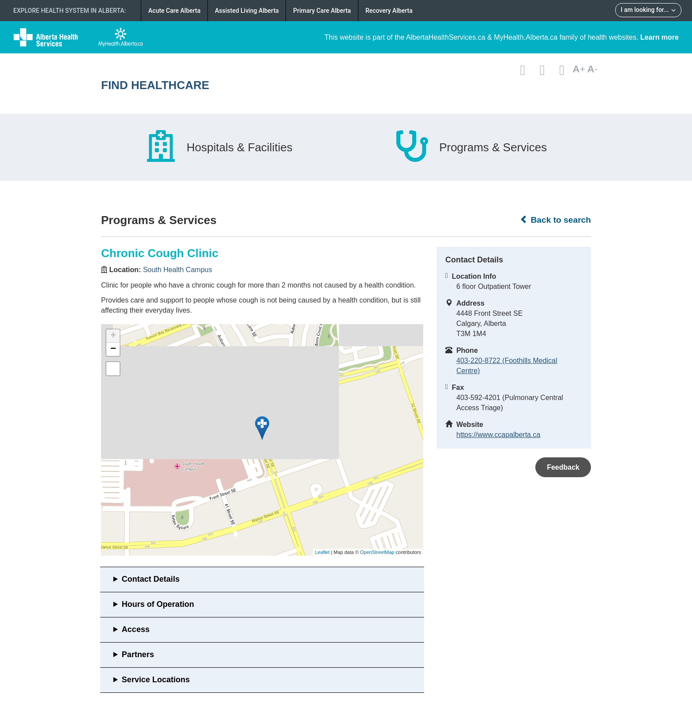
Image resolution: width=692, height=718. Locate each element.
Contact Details (151, 579)
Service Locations (156, 679)
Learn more (659, 37)
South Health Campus (177, 269)
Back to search (555, 219)
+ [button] (113, 336)
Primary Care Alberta (322, 10)
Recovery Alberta (389, 10)
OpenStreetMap (377, 552)
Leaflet (322, 552)
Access (136, 629)
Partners (138, 654)
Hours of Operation (158, 604)
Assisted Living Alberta (247, 10)
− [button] (113, 349)
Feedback (563, 467)
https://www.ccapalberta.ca (498, 434)
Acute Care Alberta (174, 10)
